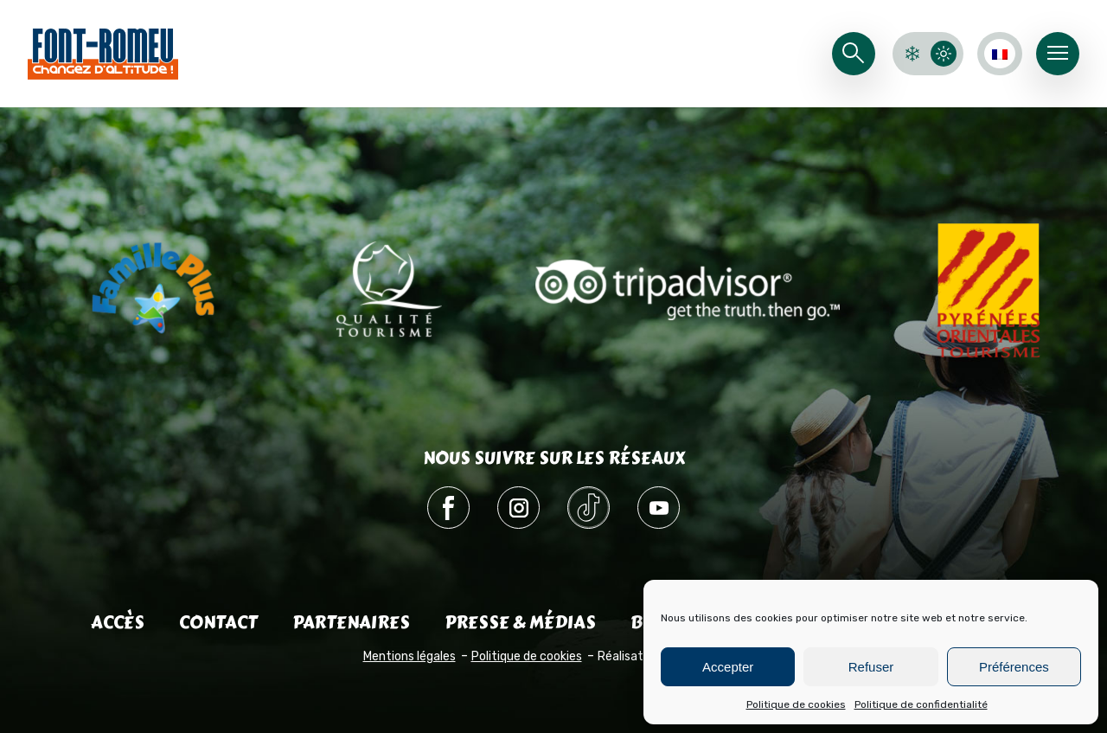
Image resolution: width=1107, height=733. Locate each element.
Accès (117, 622)
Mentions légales (409, 656)
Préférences (1014, 666)
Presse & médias (520, 622)
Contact (218, 622)
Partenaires (351, 622)
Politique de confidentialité (921, 704)
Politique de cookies (796, 704)
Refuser (871, 666)
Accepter (727, 666)
